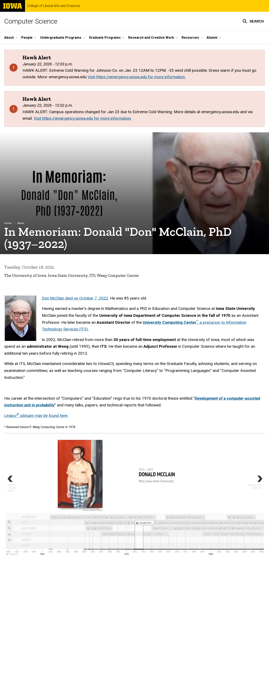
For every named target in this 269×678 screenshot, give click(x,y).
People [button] (27, 38)
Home (8, 223)
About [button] (9, 38)
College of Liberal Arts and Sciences (53, 6)
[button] (253, 21)
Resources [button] (190, 38)
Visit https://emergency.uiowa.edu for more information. (137, 76)
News (20, 223)
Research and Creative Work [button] (151, 38)
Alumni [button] (212, 38)
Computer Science (30, 21)
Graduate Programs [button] (105, 38)
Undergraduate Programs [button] (60, 38)
